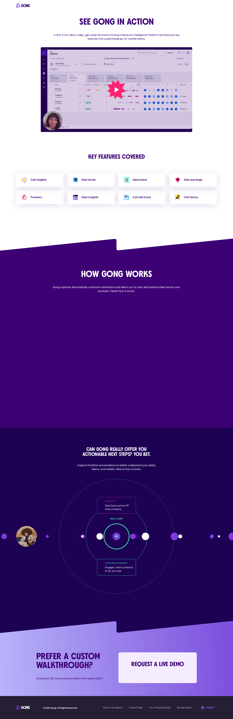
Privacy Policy (136, 707)
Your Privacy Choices (159, 707)
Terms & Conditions (112, 707)
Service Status (184, 707)
